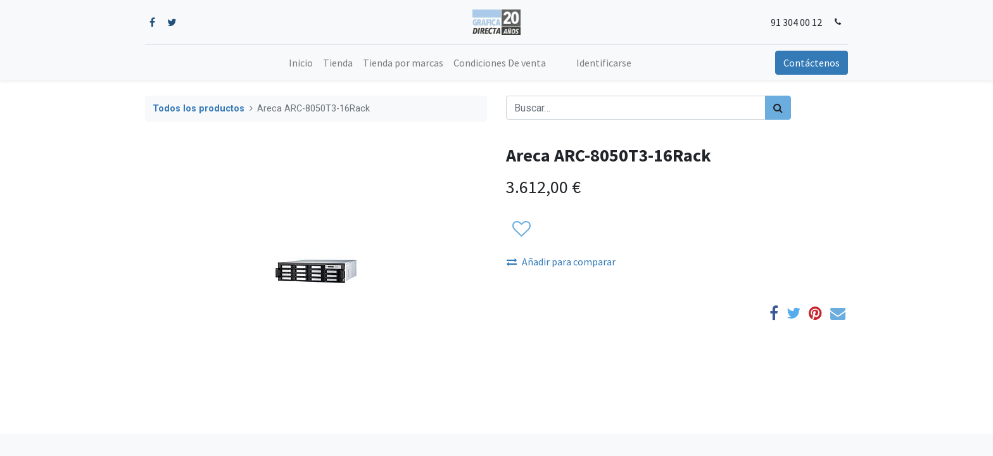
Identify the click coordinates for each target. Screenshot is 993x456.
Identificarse (603, 62)
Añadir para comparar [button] (561, 261)
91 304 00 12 (796, 22)
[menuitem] (301, 62)
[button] (520, 229)
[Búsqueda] (778, 108)
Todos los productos (198, 108)
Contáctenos (811, 62)
